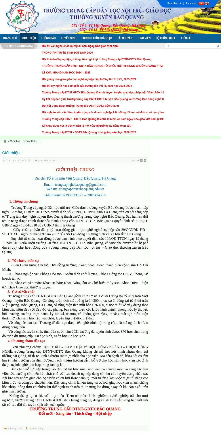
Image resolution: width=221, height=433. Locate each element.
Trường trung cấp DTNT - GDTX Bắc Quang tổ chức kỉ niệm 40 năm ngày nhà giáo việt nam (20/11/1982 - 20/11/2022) (115, 119)
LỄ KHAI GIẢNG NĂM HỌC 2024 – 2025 (66, 72)
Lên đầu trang (36, 428)
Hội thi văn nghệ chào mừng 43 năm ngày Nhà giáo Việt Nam (80, 46)
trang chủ (10, 38)
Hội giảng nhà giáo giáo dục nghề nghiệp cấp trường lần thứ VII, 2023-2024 (89, 79)
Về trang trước (15, 428)
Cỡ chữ (135, 160)
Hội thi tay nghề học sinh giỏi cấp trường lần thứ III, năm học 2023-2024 (87, 85)
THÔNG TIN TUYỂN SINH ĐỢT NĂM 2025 (67, 52)
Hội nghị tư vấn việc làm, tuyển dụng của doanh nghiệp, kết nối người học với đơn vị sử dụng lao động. (106, 112)
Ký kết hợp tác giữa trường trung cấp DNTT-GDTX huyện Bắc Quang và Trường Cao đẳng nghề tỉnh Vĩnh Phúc (111, 99)
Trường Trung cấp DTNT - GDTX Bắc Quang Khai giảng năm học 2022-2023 (89, 132)
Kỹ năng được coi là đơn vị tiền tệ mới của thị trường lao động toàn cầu (86, 125)
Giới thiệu (15, 141)
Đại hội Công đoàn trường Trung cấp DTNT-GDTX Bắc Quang (80, 105)
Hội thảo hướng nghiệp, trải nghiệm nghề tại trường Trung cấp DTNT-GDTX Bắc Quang (96, 59)
